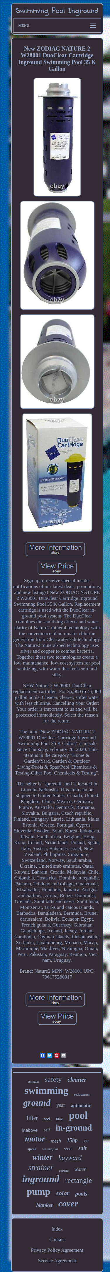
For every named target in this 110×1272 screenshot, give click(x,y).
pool (78, 1115)
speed (32, 1149)
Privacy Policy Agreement (57, 1250)
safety (53, 1079)
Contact (57, 1239)
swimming (46, 1090)
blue (59, 1119)
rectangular (50, 1149)
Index (57, 1229)
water (80, 1169)
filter (32, 1118)
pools (81, 1194)
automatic (81, 1105)
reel (47, 1119)
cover (68, 1203)
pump (38, 1191)
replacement (82, 1094)
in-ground (74, 1127)
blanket (44, 1205)
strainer (40, 1167)
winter (43, 1157)
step (86, 1141)
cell (46, 1130)
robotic (64, 1170)
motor (35, 1138)
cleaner (76, 1079)
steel (68, 1148)
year (60, 1105)
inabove (30, 1130)
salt (82, 1148)
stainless (33, 1082)
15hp (72, 1140)
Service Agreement (57, 1260)
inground (40, 1179)
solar (62, 1193)
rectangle (78, 1180)
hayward (70, 1157)
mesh (56, 1141)
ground (36, 1103)
